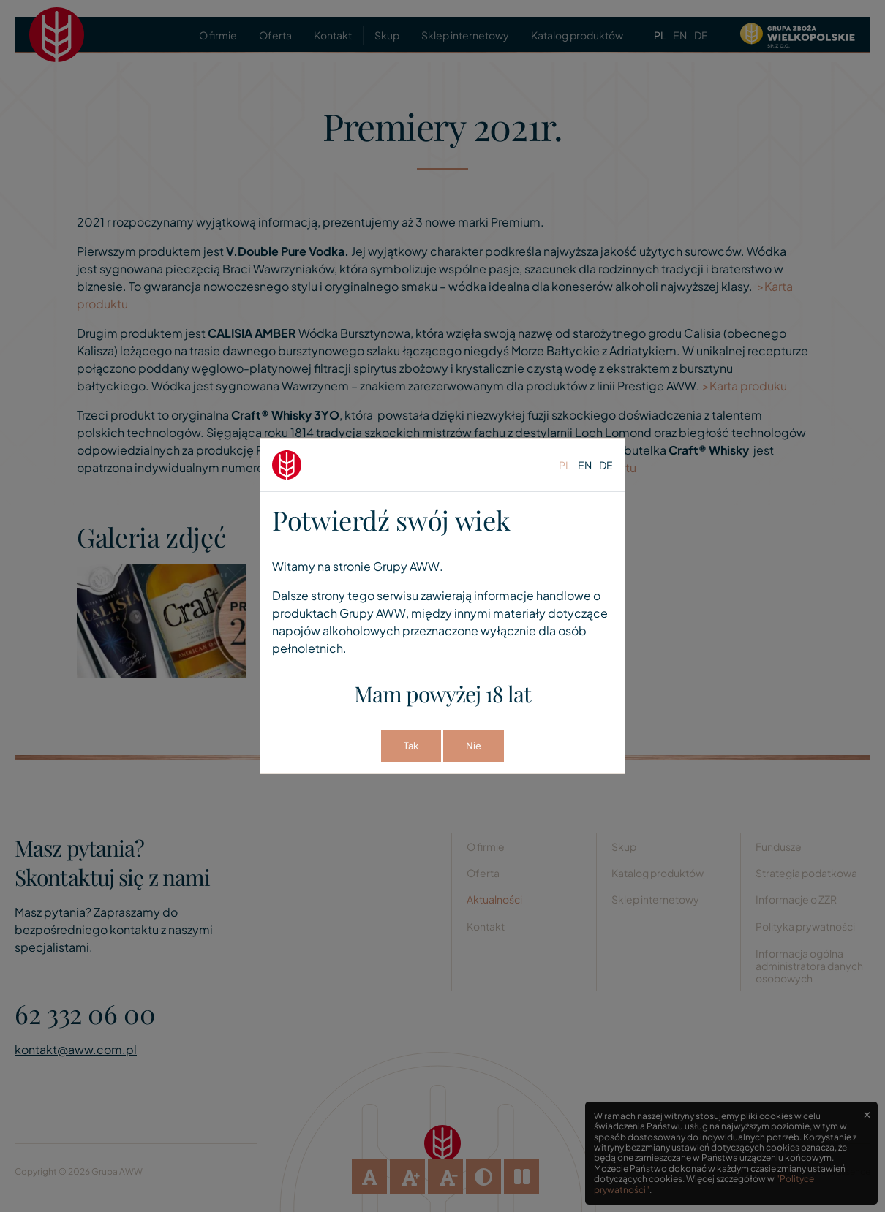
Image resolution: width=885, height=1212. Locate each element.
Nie (473, 745)
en (585, 464)
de (606, 464)
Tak (411, 745)
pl (564, 464)
